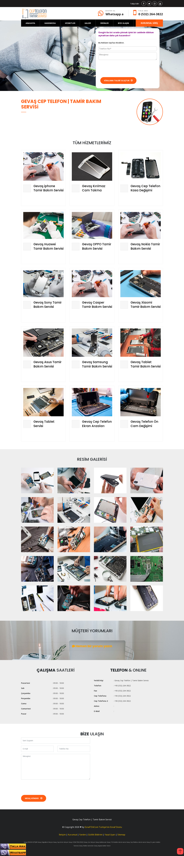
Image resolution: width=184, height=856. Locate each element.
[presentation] (117, 68)
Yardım (82, 834)
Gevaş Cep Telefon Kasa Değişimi (145, 188)
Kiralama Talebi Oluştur (118, 80)
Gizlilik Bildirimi (95, 834)
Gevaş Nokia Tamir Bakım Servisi (145, 246)
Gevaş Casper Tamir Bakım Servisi (97, 304)
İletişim (62, 834)
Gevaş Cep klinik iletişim (60, 842)
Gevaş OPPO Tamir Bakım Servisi (96, 246)
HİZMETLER (70, 23)
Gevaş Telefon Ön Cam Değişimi (144, 423)
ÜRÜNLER (104, 23)
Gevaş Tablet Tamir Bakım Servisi (146, 364)
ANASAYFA (30, 23)
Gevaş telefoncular (100, 842)
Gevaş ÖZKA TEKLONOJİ (76, 842)
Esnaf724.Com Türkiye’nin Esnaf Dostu (103, 827)
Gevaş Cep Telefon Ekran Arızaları (97, 423)
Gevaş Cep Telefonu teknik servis (136, 842)
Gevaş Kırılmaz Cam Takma (93, 188)
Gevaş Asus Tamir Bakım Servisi (47, 364)
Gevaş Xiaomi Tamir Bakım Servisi (146, 304)
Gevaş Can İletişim (89, 842)
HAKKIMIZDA (50, 23)
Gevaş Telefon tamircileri (86, 846)
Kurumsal (72, 834)
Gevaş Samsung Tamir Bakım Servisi (97, 364)
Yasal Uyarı (110, 834)
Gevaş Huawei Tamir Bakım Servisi (48, 246)
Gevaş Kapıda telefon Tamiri (102, 846)
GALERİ (88, 23)
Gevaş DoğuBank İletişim (45, 842)
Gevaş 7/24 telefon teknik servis (116, 842)
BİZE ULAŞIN (123, 23)
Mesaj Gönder (33, 798)
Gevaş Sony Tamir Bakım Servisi (47, 304)
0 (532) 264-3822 (150, 14)
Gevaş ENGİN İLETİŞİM (30, 842)
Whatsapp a (114, 14)
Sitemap (121, 834)
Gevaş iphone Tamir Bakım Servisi (48, 188)
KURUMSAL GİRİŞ (149, 23)
